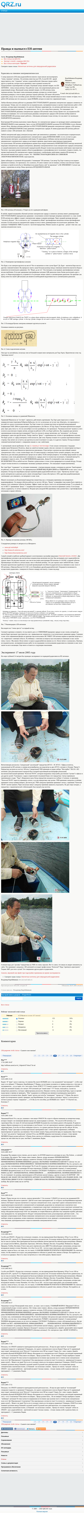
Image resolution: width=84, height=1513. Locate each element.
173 (43, 1055)
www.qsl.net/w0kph (11, 547)
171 (35, 1055)
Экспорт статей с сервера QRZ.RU (16, 61)
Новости (4, 1455)
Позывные (5, 1436)
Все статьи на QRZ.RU (12, 59)
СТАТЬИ (4, 11)
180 (71, 1055)
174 (47, 1055)
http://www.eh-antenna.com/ (14, 550)
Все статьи (5, 1005)
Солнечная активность (9, 1471)
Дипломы (4, 1432)
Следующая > (78, 1055)
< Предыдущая (6, 1055)
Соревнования (6, 1440)
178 (63, 1055)
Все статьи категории (15, 63)
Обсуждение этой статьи (10, 1050)
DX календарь (6, 1448)
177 (59, 1055)
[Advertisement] (42, 29)
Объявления (5, 1444)
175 (51, 1055)
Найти (79, 998)
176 (55, 1055)
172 (39, 1055)
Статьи (3, 1459)
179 (67, 1055)
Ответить (4, 1069)
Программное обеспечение (11, 1467)
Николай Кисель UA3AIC (68, 556)
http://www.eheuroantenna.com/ (16, 553)
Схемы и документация (9, 1463)
